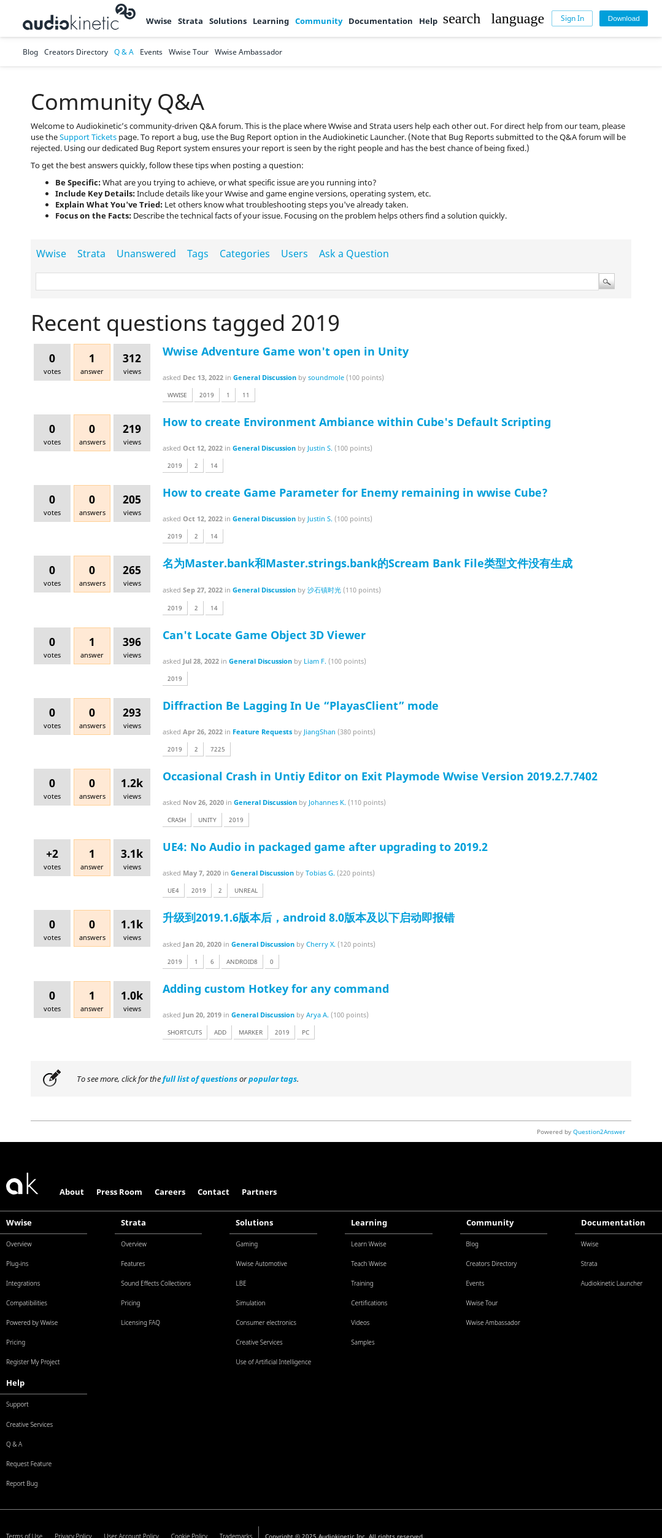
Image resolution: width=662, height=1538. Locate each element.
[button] (461, 18)
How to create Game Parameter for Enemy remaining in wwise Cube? (355, 492)
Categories (245, 253)
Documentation (380, 20)
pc (305, 1032)
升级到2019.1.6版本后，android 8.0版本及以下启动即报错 (309, 917)
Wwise (159, 20)
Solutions (228, 20)
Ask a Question (354, 253)
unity (207, 819)
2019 (206, 394)
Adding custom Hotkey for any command (276, 988)
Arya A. (317, 1014)
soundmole (326, 377)
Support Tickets (88, 136)
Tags (198, 253)
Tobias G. (320, 872)
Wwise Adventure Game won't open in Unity (286, 351)
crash (176, 819)
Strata (190, 20)
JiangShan (320, 731)
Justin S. (320, 447)
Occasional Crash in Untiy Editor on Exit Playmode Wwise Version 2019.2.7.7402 (380, 776)
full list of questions (200, 1078)
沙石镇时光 (324, 589)
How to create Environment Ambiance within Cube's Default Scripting (357, 421)
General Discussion (264, 377)
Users (294, 253)
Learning (271, 20)
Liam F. (315, 661)
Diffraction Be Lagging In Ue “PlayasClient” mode (301, 705)
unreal (246, 890)
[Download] (623, 18)
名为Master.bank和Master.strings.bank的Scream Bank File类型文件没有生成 (367, 563)
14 (214, 465)
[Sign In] (572, 18)
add (220, 1032)
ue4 (173, 890)
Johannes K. (327, 802)
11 (246, 394)
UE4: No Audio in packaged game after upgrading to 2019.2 (325, 846)
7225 (217, 749)
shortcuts (184, 1032)
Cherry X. (321, 944)
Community (318, 20)
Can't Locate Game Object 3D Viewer (264, 634)
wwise (177, 394)
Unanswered (146, 253)
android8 (242, 961)
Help (428, 20)
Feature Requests (262, 731)
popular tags (272, 1078)
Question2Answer (599, 1131)
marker (251, 1032)
